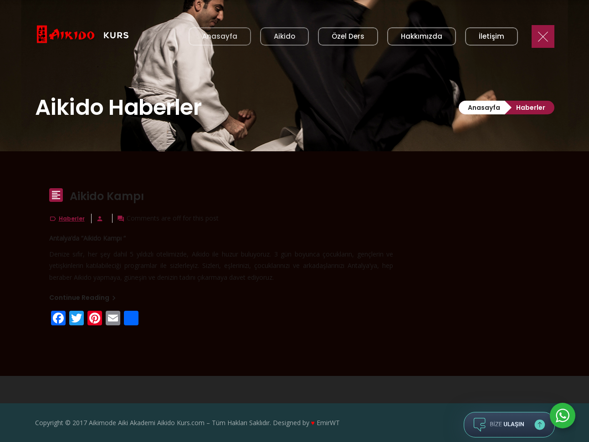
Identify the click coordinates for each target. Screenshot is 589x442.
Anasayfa (484, 107)
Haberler (72, 218)
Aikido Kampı (107, 196)
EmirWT (328, 422)
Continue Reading (83, 298)
